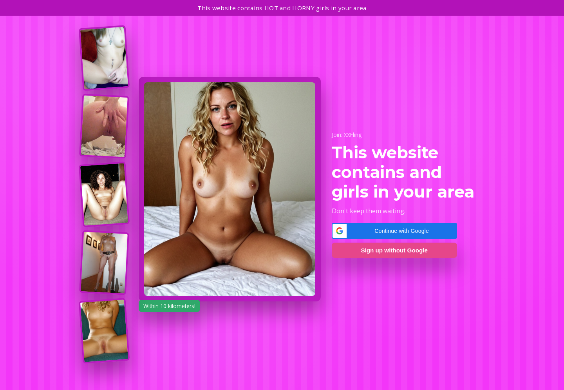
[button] (394, 231)
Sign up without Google (394, 250)
